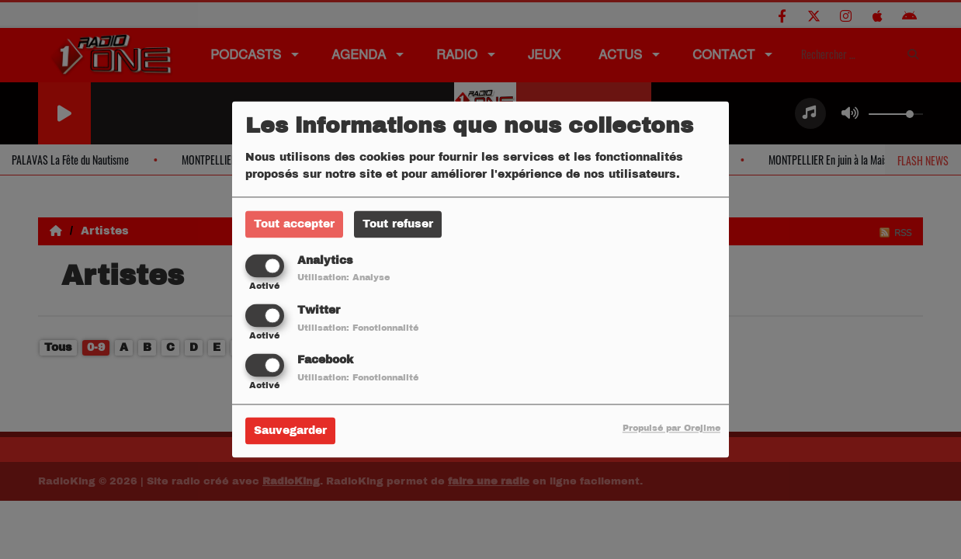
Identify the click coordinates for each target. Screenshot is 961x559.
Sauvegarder (290, 431)
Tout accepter (294, 224)
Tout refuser (398, 224)
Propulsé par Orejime (671, 428)
